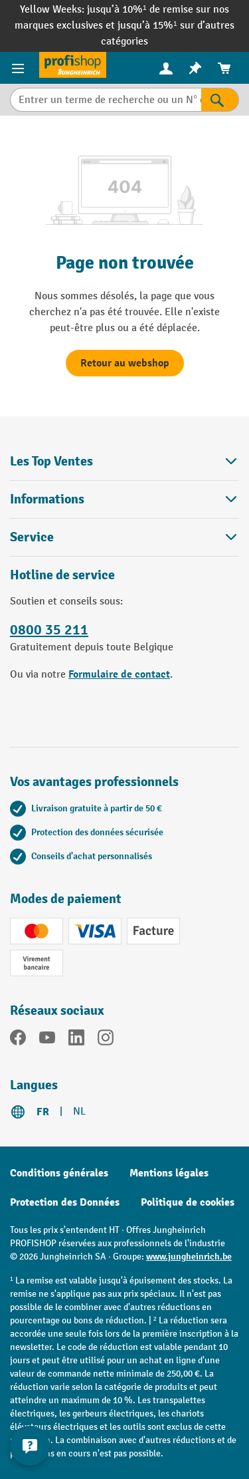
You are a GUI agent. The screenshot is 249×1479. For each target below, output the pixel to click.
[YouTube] (47, 1040)
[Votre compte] (166, 68)
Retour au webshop (124, 363)
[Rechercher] (220, 100)
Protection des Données (65, 1202)
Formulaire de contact (119, 674)
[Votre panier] (224, 68)
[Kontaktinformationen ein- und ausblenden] (30, 1446)
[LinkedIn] (76, 1040)
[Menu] (19, 68)
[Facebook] (18, 1040)
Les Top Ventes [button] (124, 461)
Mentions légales (168, 1173)
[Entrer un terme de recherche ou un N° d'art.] (105, 100)
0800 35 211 (49, 629)
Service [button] (124, 537)
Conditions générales (59, 1173)
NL (79, 1111)
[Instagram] (106, 1040)
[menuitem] (166, 68)
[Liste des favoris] (195, 68)
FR (43, 1112)
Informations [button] (124, 499)
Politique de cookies (187, 1202)
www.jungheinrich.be (189, 1256)
